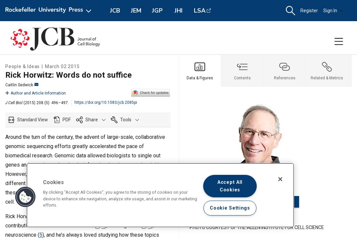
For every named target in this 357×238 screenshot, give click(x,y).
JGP (157, 11)
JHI (178, 11)
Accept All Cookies (230, 186)
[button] (290, 11)
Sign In (333, 10)
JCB (115, 11)
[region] (160, 195)
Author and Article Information (35, 93)
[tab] (200, 71)
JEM (136, 11)
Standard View (32, 119)
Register (309, 10)
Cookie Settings (230, 208)
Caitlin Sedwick (21, 85)
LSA (199, 11)
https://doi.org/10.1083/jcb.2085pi (105, 102)
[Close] (280, 179)
